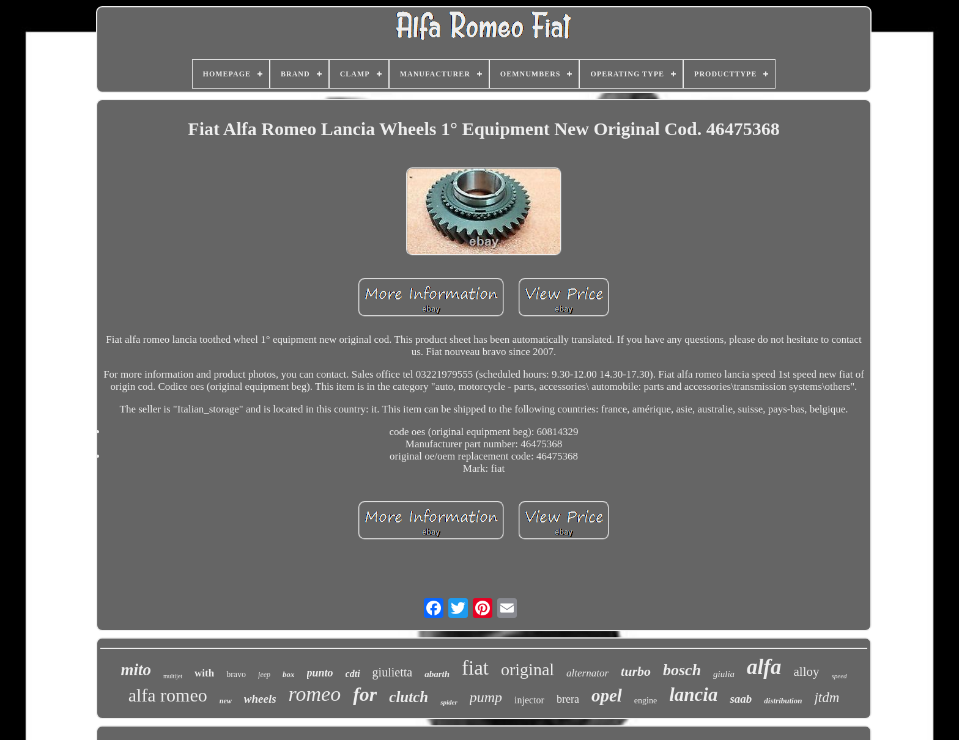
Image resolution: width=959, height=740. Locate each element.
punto (320, 673)
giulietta (392, 672)
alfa (764, 667)
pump (486, 697)
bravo (236, 674)
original (527, 669)
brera (568, 699)
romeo (315, 694)
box (289, 674)
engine (645, 700)
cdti (353, 674)
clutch (408, 697)
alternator (587, 673)
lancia (693, 694)
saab (741, 698)
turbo (636, 671)
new (226, 701)
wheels (260, 698)
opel (606, 695)
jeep (264, 674)
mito (135, 670)
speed (839, 676)
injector (529, 700)
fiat (475, 668)
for (365, 694)
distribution (783, 700)
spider (448, 702)
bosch (682, 670)
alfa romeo (167, 695)
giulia (724, 674)
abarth (437, 674)
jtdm (826, 697)
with (204, 673)
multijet (172, 676)
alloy (807, 671)
